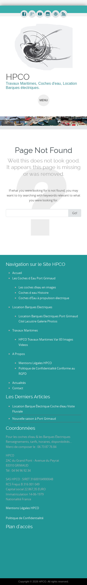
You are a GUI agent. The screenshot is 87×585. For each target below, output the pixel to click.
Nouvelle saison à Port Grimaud (34, 418)
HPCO (18, 77)
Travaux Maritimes (25, 330)
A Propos (18, 354)
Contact (17, 388)
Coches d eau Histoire (33, 293)
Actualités (19, 383)
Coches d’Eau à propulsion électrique (44, 298)
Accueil (17, 273)
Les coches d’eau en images (37, 287)
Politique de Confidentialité (24, 518)
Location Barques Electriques (32, 307)
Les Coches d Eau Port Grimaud (33, 278)
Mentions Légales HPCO (35, 363)
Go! (74, 213)
